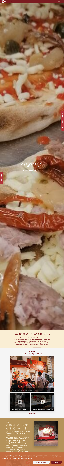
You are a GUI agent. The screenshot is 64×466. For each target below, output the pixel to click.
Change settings (41, 462)
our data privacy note (25, 458)
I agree (56, 462)
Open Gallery (32, 414)
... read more (37, 347)
